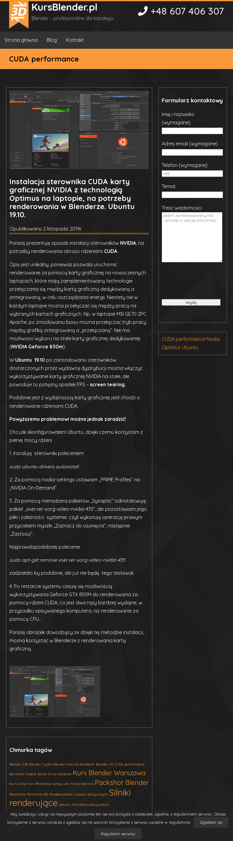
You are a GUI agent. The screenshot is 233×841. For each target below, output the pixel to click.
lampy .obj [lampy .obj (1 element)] (61, 784)
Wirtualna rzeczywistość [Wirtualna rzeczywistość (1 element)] (91, 805)
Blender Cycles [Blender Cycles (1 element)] (40, 764)
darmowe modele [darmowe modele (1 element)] (22, 774)
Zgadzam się (211, 822)
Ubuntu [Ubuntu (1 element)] (65, 805)
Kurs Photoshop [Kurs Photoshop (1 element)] (39, 784)
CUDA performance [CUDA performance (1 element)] (130, 764)
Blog (52, 40)
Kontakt (75, 40)
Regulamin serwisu (118, 833)
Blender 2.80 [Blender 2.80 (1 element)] (18, 764)
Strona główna (21, 40)
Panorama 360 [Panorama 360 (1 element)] (37, 794)
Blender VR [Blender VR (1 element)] (104, 764)
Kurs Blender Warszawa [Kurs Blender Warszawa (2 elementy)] (109, 773)
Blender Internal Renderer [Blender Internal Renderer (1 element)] (74, 764)
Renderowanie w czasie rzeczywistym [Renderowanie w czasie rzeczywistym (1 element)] (78, 794)
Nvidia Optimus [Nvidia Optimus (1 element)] (82, 784)
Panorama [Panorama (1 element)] (17, 794)
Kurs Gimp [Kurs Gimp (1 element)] (17, 784)
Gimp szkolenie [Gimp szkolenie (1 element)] (60, 774)
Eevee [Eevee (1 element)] (42, 774)
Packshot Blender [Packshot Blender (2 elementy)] (122, 782)
